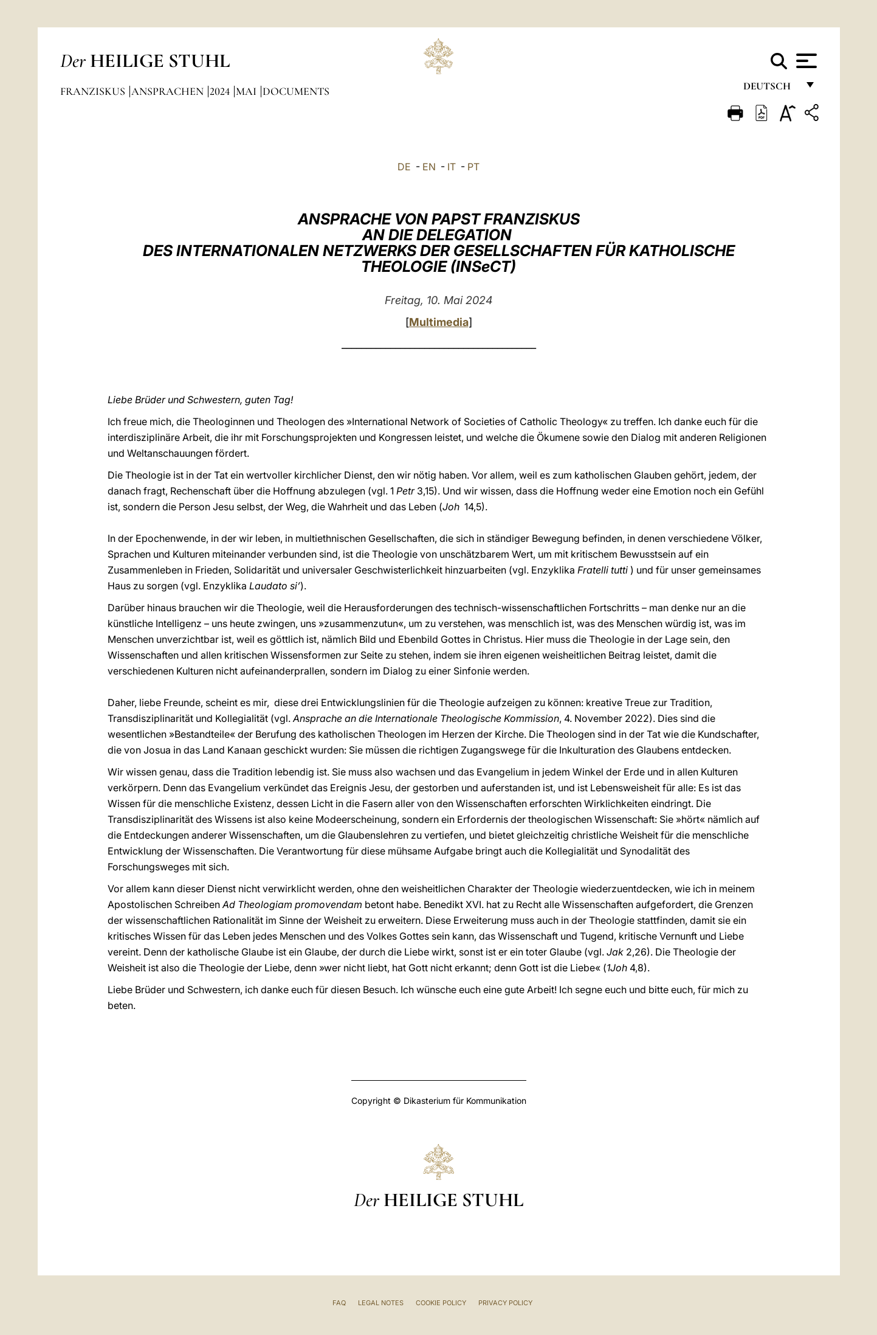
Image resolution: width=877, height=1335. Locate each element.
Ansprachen (168, 91)
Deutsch (770, 89)
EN (429, 167)
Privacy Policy (505, 1303)
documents (296, 91)
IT (451, 167)
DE (404, 167)
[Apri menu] (805, 60)
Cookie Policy (441, 1303)
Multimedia (439, 322)
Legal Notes (381, 1303)
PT (473, 167)
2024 (221, 91)
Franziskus (94, 91)
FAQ (339, 1303)
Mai (247, 91)
